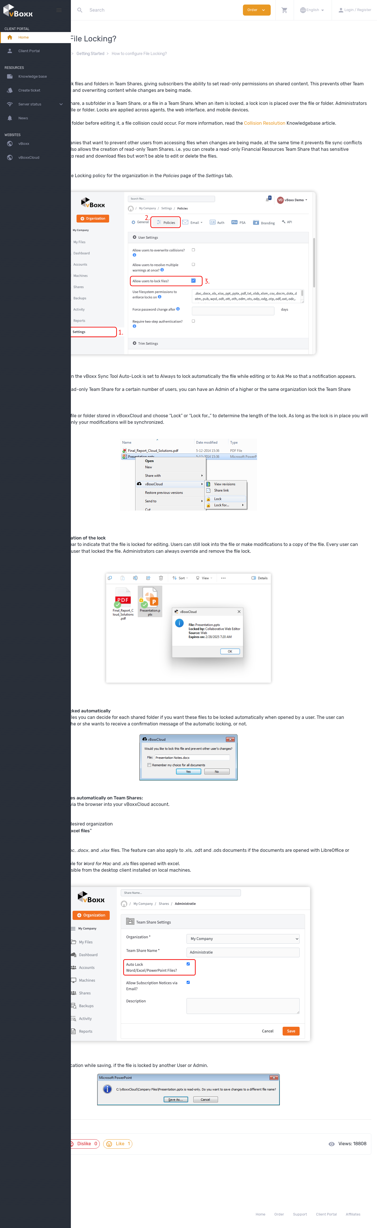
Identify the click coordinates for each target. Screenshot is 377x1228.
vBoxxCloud (129, 53)
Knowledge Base (96, 53)
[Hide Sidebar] (59, 10)
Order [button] (256, 10)
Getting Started (161, 53)
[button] (284, 10)
